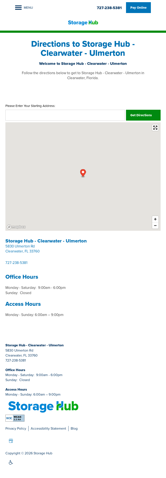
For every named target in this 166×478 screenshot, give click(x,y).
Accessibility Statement (48, 428)
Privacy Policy (15, 428)
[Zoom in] (155, 219)
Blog (74, 428)
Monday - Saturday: (20, 287)
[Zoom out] (155, 225)
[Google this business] (10, 440)
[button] (138, 7)
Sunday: (11, 293)
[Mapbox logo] (16, 226)
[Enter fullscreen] (155, 127)
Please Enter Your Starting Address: (30, 106)
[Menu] (24, 7)
